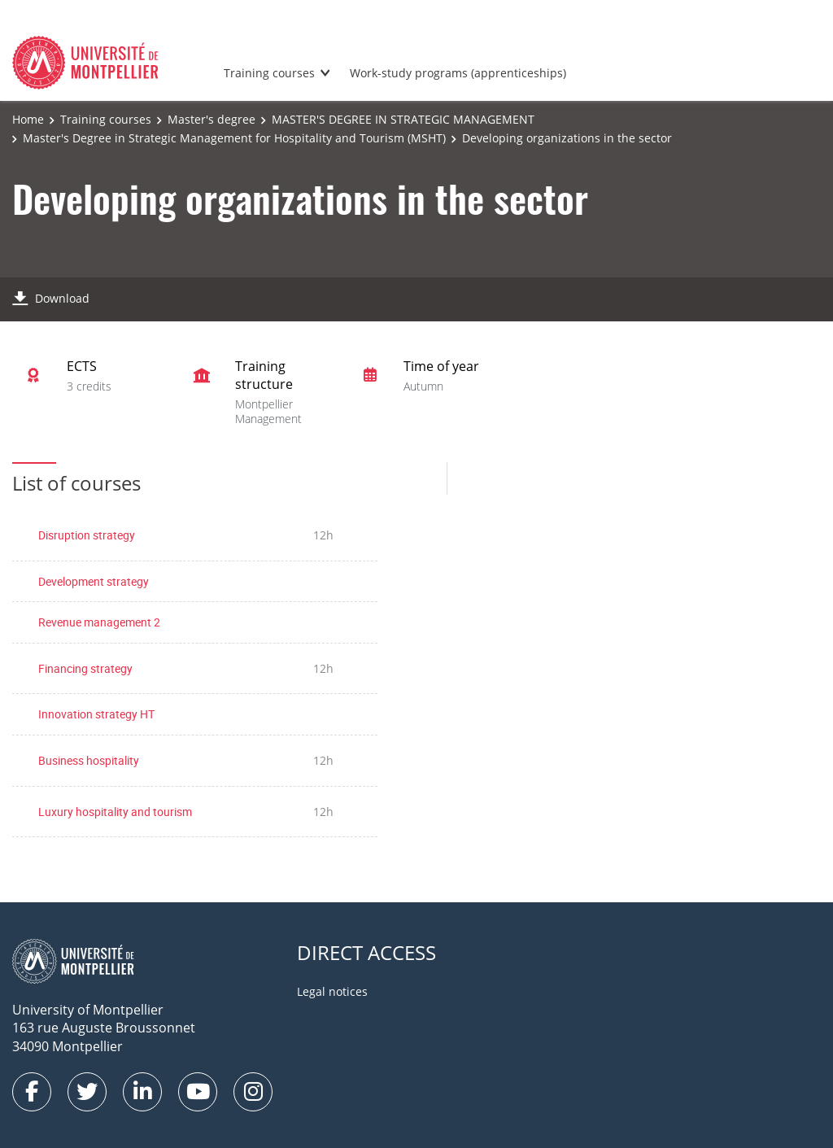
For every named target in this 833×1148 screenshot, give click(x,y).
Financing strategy (85, 668)
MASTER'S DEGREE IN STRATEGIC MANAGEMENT (403, 119)
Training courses (269, 73)
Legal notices (332, 991)
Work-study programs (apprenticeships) (458, 73)
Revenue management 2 (99, 622)
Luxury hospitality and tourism (115, 811)
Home (28, 119)
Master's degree (211, 119)
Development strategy (93, 581)
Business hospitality (88, 760)
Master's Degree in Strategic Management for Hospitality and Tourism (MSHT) (234, 138)
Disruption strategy (86, 535)
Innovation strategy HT (96, 714)
